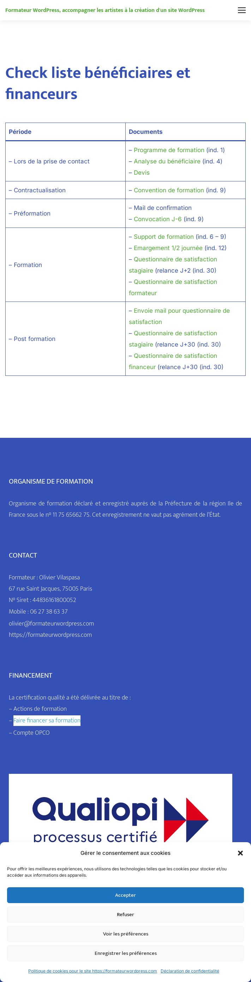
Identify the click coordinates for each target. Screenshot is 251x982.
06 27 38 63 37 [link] (49, 612)
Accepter (125, 895)
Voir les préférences (125, 934)
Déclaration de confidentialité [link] (190, 971)
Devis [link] (142, 172)
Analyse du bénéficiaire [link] (167, 161)
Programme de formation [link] (169, 150)
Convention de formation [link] (169, 190)
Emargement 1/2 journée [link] (168, 247)
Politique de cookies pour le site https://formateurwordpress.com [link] (92, 971)
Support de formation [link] (164, 236)
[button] (240, 853)
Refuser (125, 914)
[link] (105, 10)
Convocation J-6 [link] (158, 219)
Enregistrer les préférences (126, 953)
